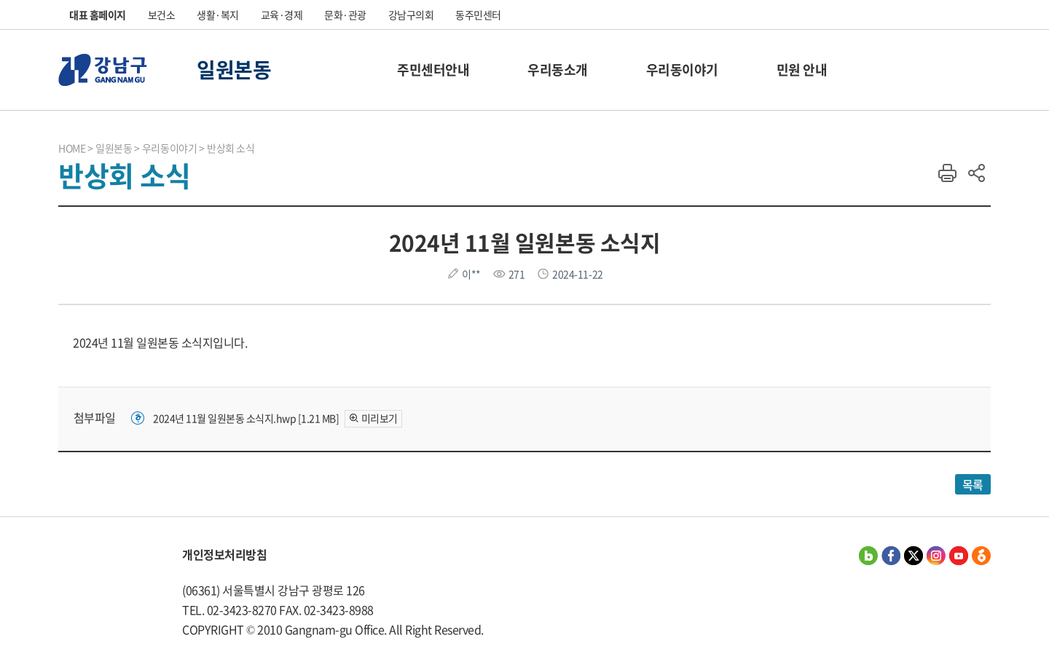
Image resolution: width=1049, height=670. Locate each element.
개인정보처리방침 (224, 554)
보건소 (162, 14)
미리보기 (379, 418)
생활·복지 (218, 14)
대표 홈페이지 (97, 14)
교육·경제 (282, 14)
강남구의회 (411, 14)
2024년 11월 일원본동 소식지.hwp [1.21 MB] (246, 418)
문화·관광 (345, 14)
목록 (972, 484)
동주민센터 (478, 14)
